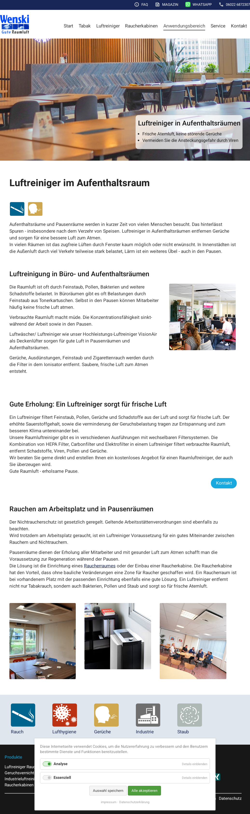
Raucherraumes (100, 566)
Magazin (170, 4)
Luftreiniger (108, 26)
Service (218, 26)
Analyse (61, 764)
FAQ (144, 4)
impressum (108, 802)
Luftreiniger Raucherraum (28, 767)
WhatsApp (202, 4)
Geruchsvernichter (21, 773)
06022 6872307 (238, 4)
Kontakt (239, 26)
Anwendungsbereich (184, 26)
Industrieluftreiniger (23, 779)
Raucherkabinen (141, 26)
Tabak (85, 26)
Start (68, 26)
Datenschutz (230, 798)
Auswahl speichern (108, 790)
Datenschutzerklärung (134, 802)
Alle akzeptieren (144, 790)
